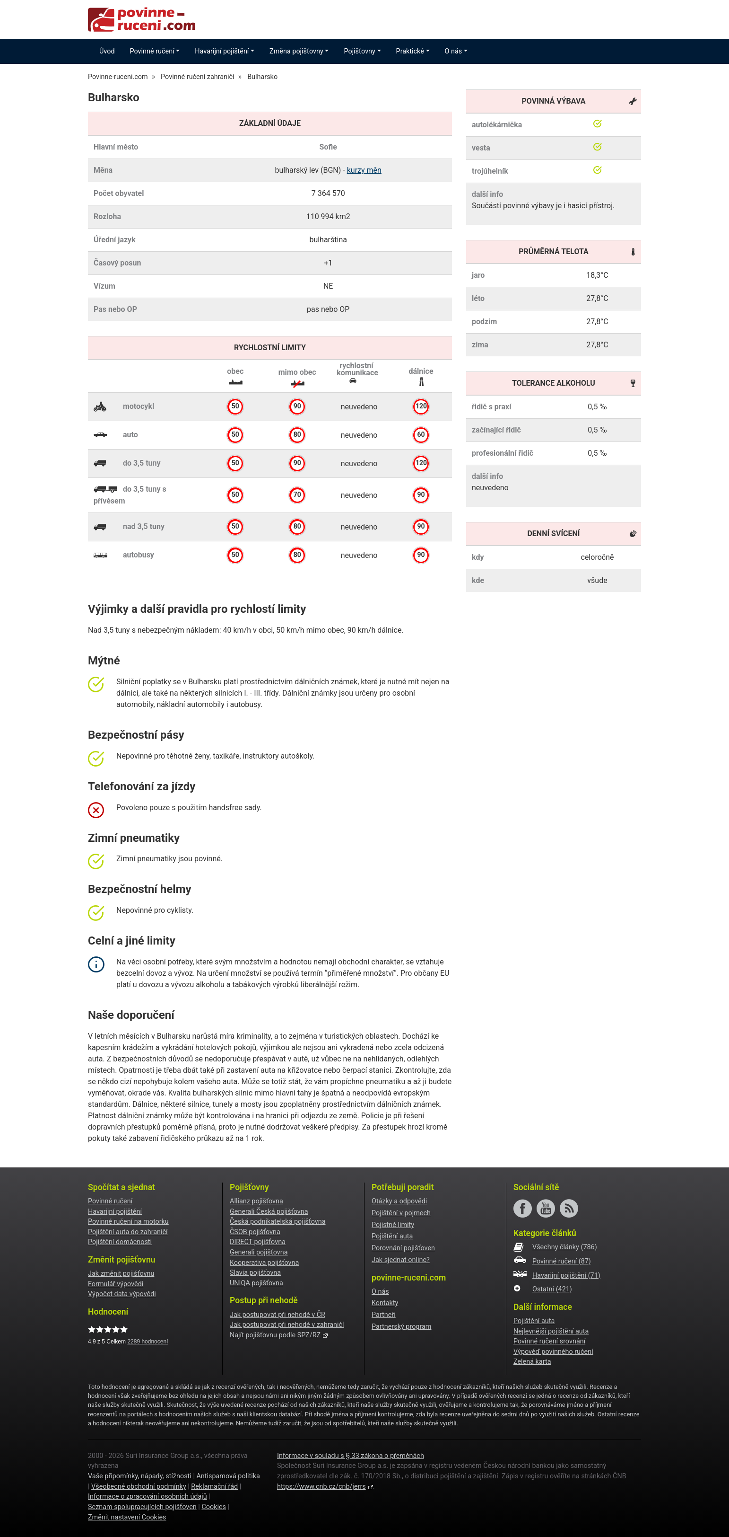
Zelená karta (532, 1362)
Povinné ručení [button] (152, 51)
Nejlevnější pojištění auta (551, 1331)
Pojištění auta (392, 1236)
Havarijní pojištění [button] (222, 51)
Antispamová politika (228, 1476)
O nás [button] (453, 51)
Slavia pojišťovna (255, 1273)
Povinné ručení (110, 1201)
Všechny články (564, 1247)
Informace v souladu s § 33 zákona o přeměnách (350, 1456)
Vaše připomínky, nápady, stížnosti (139, 1476)
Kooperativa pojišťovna (264, 1263)
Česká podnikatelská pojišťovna (278, 1222)
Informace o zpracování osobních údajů (147, 1497)
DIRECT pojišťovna (258, 1242)
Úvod (107, 51)
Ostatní (552, 1289)
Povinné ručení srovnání (549, 1341)
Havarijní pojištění (115, 1212)
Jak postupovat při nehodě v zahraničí (287, 1325)
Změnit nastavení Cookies (127, 1517)
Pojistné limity (393, 1225)
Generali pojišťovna (259, 1252)
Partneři (384, 1315)
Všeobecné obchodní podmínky (138, 1487)
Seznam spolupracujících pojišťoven (142, 1507)
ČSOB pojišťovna (255, 1232)
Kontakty (385, 1303)
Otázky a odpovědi (399, 1201)
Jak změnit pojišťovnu (121, 1274)
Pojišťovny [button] (359, 51)
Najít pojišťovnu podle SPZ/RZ (275, 1335)
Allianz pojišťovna (256, 1201)
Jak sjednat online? (401, 1260)
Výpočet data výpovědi (122, 1294)
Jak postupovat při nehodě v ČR (277, 1315)
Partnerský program (401, 1327)
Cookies (213, 1507)
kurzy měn (364, 170)
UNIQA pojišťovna (256, 1283)
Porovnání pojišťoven (403, 1248)
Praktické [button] (410, 51)
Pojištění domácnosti (120, 1242)
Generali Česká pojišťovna (269, 1212)
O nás (380, 1292)
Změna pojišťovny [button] (296, 51)
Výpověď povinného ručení (553, 1352)
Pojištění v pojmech (401, 1213)
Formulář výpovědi (115, 1284)
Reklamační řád (214, 1487)
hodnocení (147, 1341)
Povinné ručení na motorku (128, 1222)
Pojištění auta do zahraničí (128, 1232)
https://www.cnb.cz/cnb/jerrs (321, 1487)
